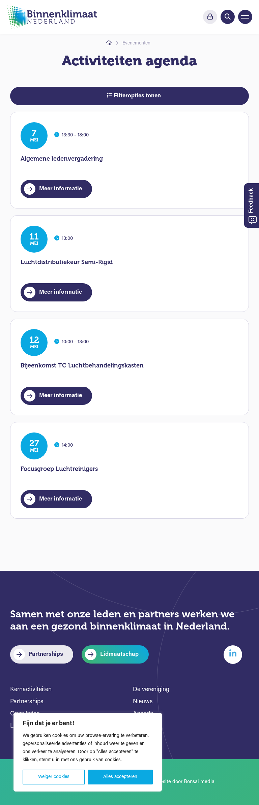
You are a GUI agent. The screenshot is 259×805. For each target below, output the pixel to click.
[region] (87, 752)
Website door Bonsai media (183, 781)
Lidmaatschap (119, 654)
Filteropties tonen (134, 95)
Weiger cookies (53, 776)
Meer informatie (60, 189)
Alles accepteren (120, 776)
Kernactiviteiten (31, 689)
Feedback (253, 206)
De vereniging (151, 689)
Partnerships (46, 654)
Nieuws (143, 702)
